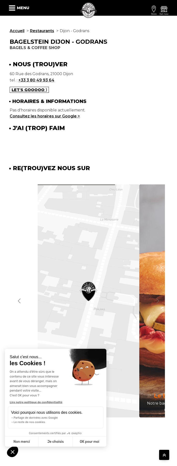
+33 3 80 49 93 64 (36, 80)
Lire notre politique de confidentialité (36, 402)
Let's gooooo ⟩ (29, 89)
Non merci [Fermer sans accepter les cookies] (21, 442)
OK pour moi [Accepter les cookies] (89, 442)
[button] (12, 452)
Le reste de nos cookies (29, 422)
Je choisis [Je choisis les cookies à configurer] (55, 442)
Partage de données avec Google (36, 417)
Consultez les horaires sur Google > (45, 116)
